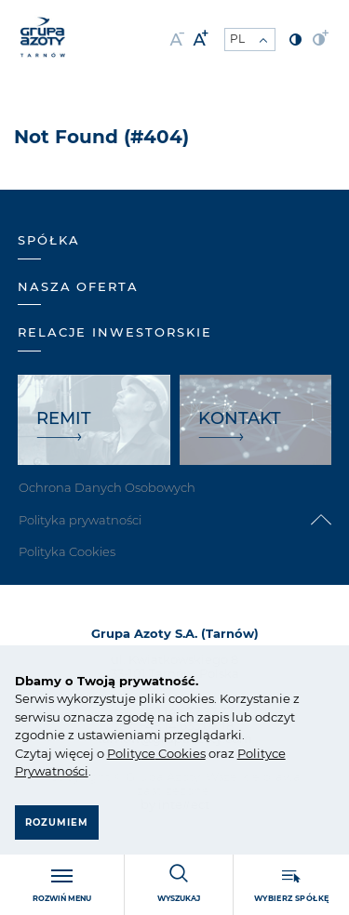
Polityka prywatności (80, 519)
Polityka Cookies (67, 551)
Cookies (180, 753)
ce (148, 753)
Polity (124, 753)
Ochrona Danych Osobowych (107, 487)
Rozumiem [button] (56, 822)
